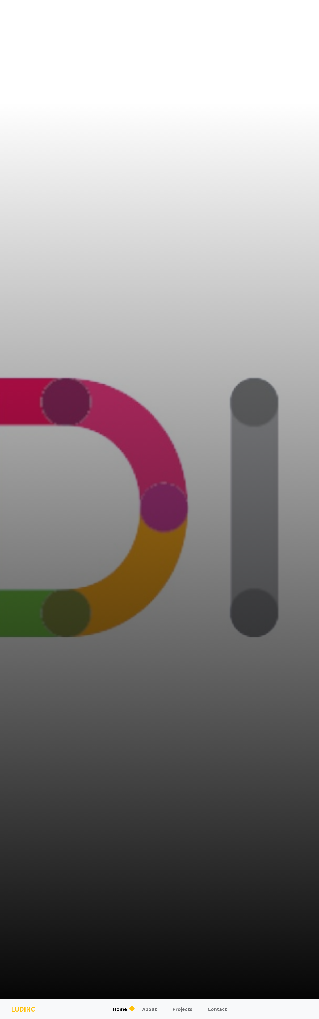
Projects (182, 1008)
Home (120, 1008)
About (149, 1008)
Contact (217, 1008)
